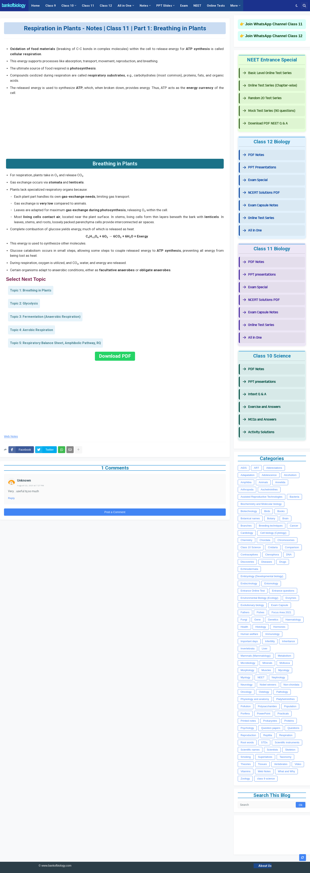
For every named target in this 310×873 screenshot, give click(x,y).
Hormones (279, 626)
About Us (264, 866)
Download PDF (115, 356)
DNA (289, 554)
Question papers (270, 727)
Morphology (247, 670)
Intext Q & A (254, 394)
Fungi (244, 619)
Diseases (266, 561)
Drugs (282, 561)
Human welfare (249, 634)
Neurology (246, 684)
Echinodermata (249, 568)
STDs (264, 742)
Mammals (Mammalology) (256, 655)
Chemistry (246, 540)
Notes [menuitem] (144, 5)
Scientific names (250, 749)
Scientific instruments (287, 742)
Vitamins (246, 771)
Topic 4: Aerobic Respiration (31, 330)
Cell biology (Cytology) (273, 532)
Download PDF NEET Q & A (265, 123)
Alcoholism (290, 475)
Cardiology (247, 532)
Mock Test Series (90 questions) (269, 110)
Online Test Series (258, 217)
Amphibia (246, 482)
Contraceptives (249, 554)
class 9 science (266, 778)
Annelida (280, 482)
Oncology (246, 691)
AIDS (244, 467)
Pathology (282, 691)
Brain (286, 518)
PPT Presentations (259, 167)
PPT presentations (259, 274)
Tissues (262, 764)
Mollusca (285, 662)
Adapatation (247, 475)
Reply (11, 498)
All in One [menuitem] (124, 5)
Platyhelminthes (285, 699)
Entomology (271, 583)
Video (298, 764)
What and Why (286, 771)
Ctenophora (272, 554)
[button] (297, 5)
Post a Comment (114, 512)
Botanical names (250, 518)
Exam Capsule (279, 605)
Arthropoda (247, 489)
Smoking (246, 756)
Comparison (292, 547)
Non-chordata (291, 684)
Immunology (272, 634)
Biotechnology (249, 511)
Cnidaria (272, 547)
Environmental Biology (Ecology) (259, 597)
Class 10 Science (251, 547)
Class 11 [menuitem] (88, 5)
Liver (264, 648)
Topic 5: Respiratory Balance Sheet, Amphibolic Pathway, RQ (55, 343)
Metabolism (284, 655)
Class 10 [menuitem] (67, 5)
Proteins (289, 720)
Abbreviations (274, 467)
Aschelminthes (269, 489)
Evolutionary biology (252, 605)
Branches (246, 525)
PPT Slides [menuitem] (164, 5)
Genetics (273, 619)
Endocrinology (249, 583)
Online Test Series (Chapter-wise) (270, 85)
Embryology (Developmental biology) (262, 576)
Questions (293, 727)
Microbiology (248, 662)
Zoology (245, 778)
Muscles (266, 670)
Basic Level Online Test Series (267, 72)
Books (281, 511)
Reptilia (267, 735)
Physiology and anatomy (255, 699)
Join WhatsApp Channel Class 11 (273, 24)
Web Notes (11, 436)
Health (244, 626)
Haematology (293, 619)
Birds (267, 511)
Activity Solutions (258, 432)
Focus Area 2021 (281, 612)
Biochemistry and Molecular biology (261, 503)
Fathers (245, 612)
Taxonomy (285, 756)
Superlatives (265, 756)
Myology (245, 677)
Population (290, 706)
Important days (249, 641)
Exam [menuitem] (184, 5)
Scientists (272, 749)
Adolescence (269, 475)
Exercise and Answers (262, 406)
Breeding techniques (271, 525)
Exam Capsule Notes (260, 205)
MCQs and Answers (259, 419)
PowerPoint (263, 713)
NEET (260, 677)
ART (256, 467)
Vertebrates (281, 764)
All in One (252, 230)
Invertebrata (247, 648)
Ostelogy (264, 691)
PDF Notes (253, 154)
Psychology (247, 727)
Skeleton (290, 749)
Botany (271, 518)
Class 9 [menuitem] (50, 5)
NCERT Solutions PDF (261, 192)
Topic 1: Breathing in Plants (30, 290)
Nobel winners (268, 684)
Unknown (24, 480)
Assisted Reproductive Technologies (262, 496)
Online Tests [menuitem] (216, 5)
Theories (246, 764)
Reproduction (248, 735)
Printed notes (248, 720)
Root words (247, 742)
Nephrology (278, 677)
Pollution (246, 706)
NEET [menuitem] (197, 5)
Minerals (267, 662)
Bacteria (294, 496)
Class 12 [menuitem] (106, 5)
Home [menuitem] (35, 5)
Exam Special (255, 179)
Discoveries (247, 561)
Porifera (245, 713)
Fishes (260, 612)
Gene (257, 619)
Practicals (283, 713)
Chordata (265, 540)
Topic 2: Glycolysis (24, 303)
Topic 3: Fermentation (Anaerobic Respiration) (45, 317)
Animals (263, 482)
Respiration (286, 735)
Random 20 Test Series (262, 98)
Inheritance (288, 641)
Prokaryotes (270, 720)
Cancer (294, 525)
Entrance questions (283, 590)
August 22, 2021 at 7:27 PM (30, 485)
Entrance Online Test (253, 590)
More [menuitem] (234, 5)
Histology (260, 626)
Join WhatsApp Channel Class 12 (273, 36)
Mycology (283, 670)
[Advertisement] (115, 126)
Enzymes (291, 597)
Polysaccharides (267, 706)
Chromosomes (286, 540)
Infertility (270, 641)
